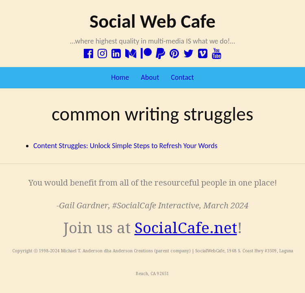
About (150, 77)
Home (120, 77)
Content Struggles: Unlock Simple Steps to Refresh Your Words (125, 145)
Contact (182, 77)
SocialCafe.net (186, 228)
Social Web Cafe (152, 21)
